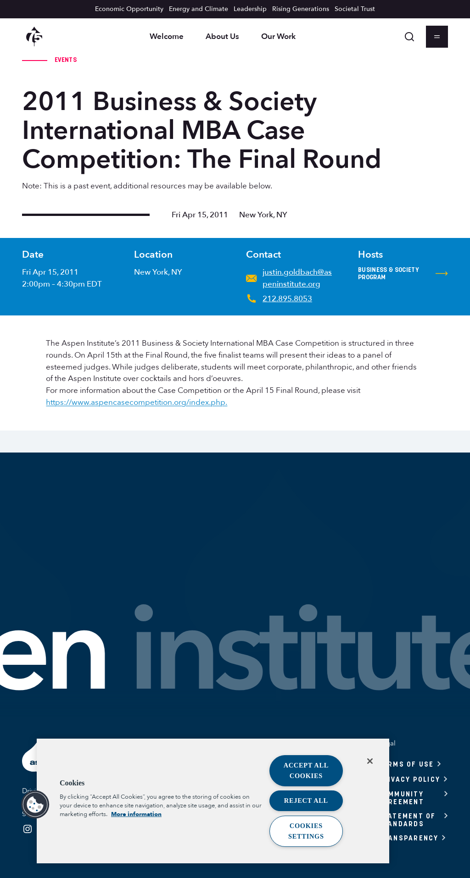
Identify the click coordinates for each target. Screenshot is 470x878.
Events (66, 59)
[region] (213, 801)
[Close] (370, 761)
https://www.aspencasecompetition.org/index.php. (136, 402)
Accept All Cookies (306, 770)
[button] (35, 804)
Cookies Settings (306, 831)
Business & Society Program (403, 273)
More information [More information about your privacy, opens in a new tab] (136, 814)
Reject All (306, 800)
